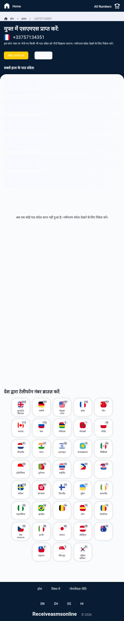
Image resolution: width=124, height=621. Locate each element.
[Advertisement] (62, 277)
